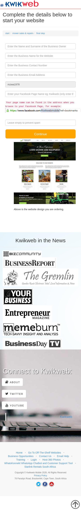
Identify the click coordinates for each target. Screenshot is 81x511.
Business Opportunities (20, 456)
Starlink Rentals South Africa (40, 466)
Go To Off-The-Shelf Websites (44, 452)
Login (34, 459)
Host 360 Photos (51, 459)
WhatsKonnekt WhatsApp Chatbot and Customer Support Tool (38, 463)
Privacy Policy (40, 475)
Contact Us (45, 456)
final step (40, 33)
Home (19, 452)
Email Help (63, 456)
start (7, 33)
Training (20, 459)
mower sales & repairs (22, 33)
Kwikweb (66, 417)
